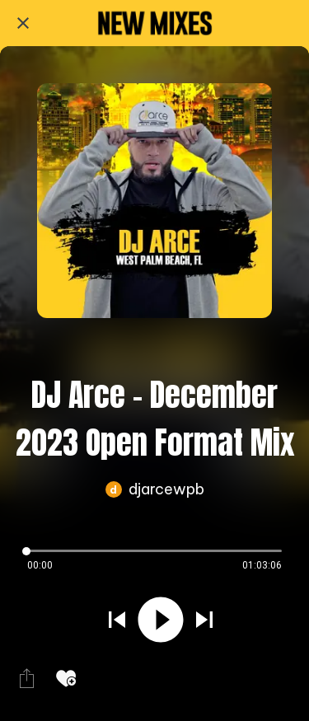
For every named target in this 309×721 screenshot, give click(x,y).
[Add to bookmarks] (66, 678)
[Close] (23, 23)
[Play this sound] (160, 621)
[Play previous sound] (117, 621)
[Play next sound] (204, 621)
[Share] (26, 678)
